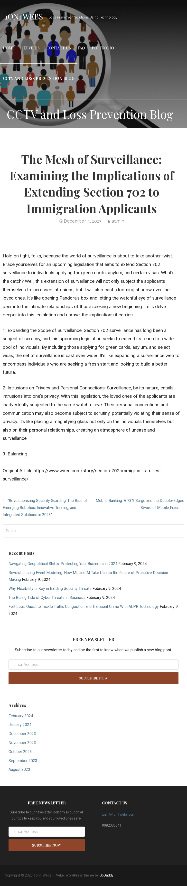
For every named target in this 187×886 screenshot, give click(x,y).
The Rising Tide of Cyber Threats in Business (47, 597)
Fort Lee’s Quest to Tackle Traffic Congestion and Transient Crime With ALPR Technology (84, 606)
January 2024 (20, 724)
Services (30, 47)
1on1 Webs (24, 16)
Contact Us (59, 47)
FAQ (81, 47)
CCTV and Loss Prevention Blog (39, 78)
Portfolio (103, 47)
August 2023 (19, 769)
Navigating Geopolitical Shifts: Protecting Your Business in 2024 (63, 563)
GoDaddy (106, 875)
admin (118, 221)
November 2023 (22, 742)
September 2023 (23, 760)
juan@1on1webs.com (118, 814)
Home (9, 47)
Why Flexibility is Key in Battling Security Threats (50, 588)
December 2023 (22, 733)
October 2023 (20, 751)
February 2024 (21, 716)
